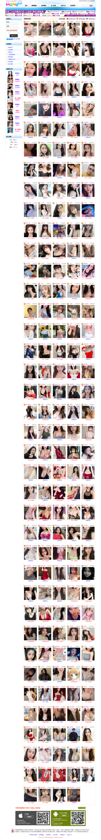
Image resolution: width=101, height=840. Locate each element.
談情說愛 (10, 61)
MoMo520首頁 (83, 1)
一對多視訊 (74, 298)
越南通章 (17, 93)
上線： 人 (13, 139)
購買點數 (41, 834)
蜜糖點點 (17, 99)
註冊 (14, 39)
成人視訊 (10, 64)
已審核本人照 (11, 59)
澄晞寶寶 (17, 112)
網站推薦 (10, 57)
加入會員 (55, 834)
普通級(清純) (92, 19)
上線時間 (10, 49)
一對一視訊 (45, 701)
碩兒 (17, 106)
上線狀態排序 (11, 54)
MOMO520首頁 (33, 834)
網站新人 (10, 52)
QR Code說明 (81, 808)
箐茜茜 (17, 125)
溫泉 (17, 75)
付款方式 (69, 834)
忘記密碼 (17, 39)
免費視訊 (88, 36)
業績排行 (10, 47)
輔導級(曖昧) (82, 19)
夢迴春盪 (17, 81)
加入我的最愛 (91, 1)
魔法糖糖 (17, 87)
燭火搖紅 (17, 131)
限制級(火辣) (72, 19)
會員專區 (48, 834)
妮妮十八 (17, 118)
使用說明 (62, 834)
